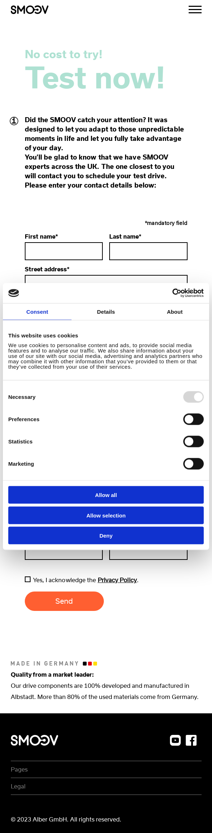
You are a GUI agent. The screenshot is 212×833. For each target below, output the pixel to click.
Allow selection (105, 515)
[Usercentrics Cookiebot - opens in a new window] (172, 293)
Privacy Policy (117, 580)
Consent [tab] (37, 311)
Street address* (106, 279)
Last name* (148, 246)
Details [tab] (106, 311)
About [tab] (175, 311)
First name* (64, 246)
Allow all (106, 495)
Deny (106, 536)
